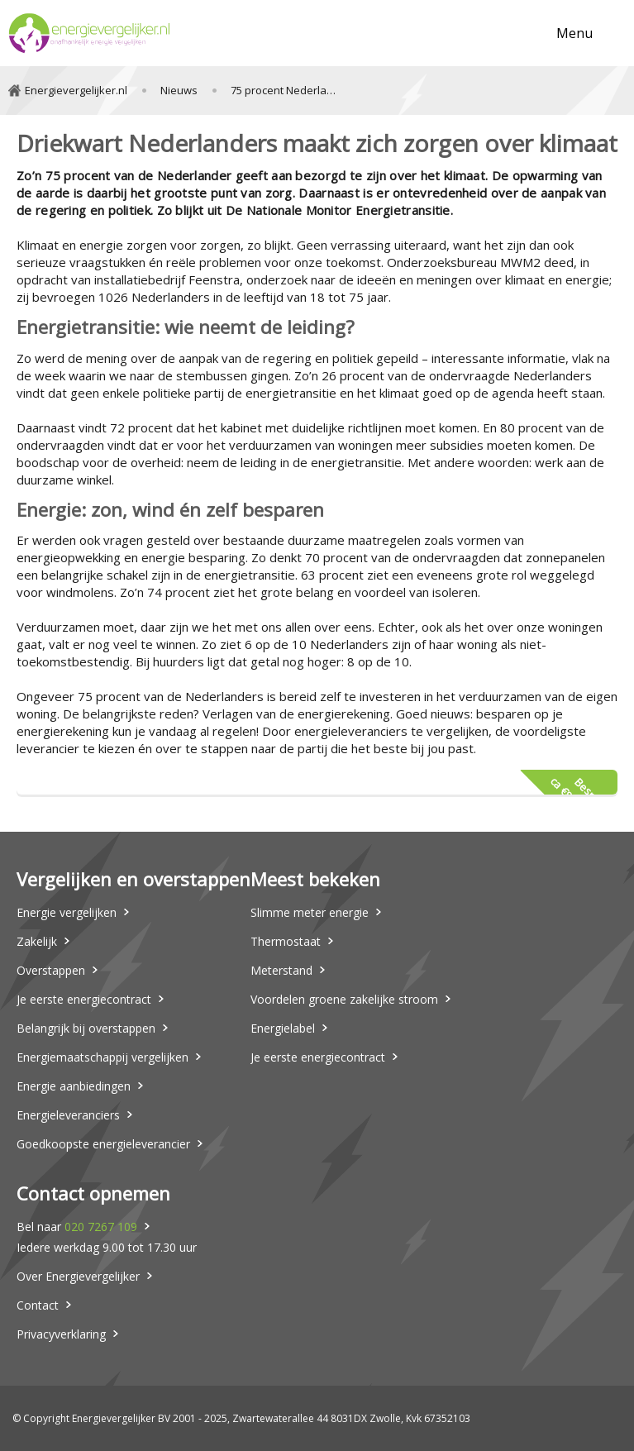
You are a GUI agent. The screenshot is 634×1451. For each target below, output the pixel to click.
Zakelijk (37, 941)
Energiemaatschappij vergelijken (102, 1057)
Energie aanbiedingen (74, 1086)
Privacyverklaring (61, 1334)
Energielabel (282, 1028)
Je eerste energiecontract (84, 999)
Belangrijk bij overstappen (86, 1028)
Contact (38, 1305)
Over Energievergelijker (78, 1276)
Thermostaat (285, 941)
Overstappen (51, 970)
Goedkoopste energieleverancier (103, 1144)
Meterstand (281, 970)
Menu (574, 33)
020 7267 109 (100, 1226)
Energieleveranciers (68, 1115)
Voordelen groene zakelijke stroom (344, 999)
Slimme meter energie (309, 912)
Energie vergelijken (67, 912)
